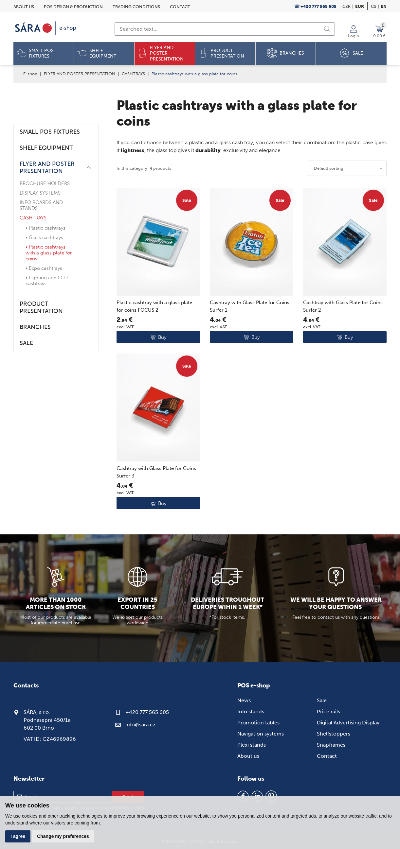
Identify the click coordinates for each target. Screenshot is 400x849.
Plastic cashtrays (47, 228)
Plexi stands (251, 745)
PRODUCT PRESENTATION (41, 307)
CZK (346, 6)
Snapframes (331, 745)
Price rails (328, 711)
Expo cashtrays (45, 268)
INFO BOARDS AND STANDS (41, 205)
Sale (322, 700)
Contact (180, 6)
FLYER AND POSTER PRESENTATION (79, 73)
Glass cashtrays (46, 237)
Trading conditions (136, 6)
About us (23, 6)
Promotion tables (258, 722)
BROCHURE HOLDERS (45, 183)
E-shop (30, 73)
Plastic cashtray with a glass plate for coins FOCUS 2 (154, 306)
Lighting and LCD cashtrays (47, 280)
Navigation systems (260, 734)
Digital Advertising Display (348, 722)
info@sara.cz (140, 724)
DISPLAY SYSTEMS (40, 193)
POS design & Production (73, 6)
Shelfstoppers (333, 734)
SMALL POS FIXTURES (50, 131)
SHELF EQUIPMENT (46, 147)
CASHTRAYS (133, 73)
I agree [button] (17, 836)
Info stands (250, 711)
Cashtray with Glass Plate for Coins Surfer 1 (249, 306)
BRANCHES (35, 327)
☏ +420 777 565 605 (315, 6)
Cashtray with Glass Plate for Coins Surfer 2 (343, 306)
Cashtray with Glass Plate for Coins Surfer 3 (156, 472)
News (244, 700)
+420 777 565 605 (147, 712)
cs (373, 6)
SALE (26, 343)
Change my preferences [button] (63, 836)
